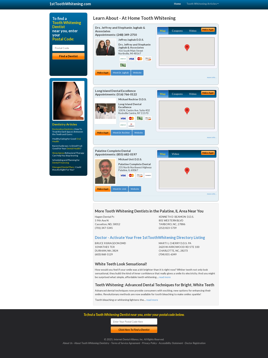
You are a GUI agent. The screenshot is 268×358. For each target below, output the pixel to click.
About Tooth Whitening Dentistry (91, 343)
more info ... (212, 77)
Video (193, 30)
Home (177, 3)
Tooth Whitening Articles (202, 3)
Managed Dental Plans (63, 167)
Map (162, 30)
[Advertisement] (68, 208)
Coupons (177, 30)
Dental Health (73, 148)
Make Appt (103, 72)
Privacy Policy (149, 343)
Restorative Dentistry (63, 129)
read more (165, 277)
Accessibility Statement (171, 343)
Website (137, 72)
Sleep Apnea (58, 153)
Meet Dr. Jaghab (121, 72)
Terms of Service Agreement (125, 343)
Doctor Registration (195, 343)
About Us (67, 343)
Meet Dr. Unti (119, 188)
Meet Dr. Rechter (121, 132)
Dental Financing (60, 162)
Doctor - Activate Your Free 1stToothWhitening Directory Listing (150, 237)
